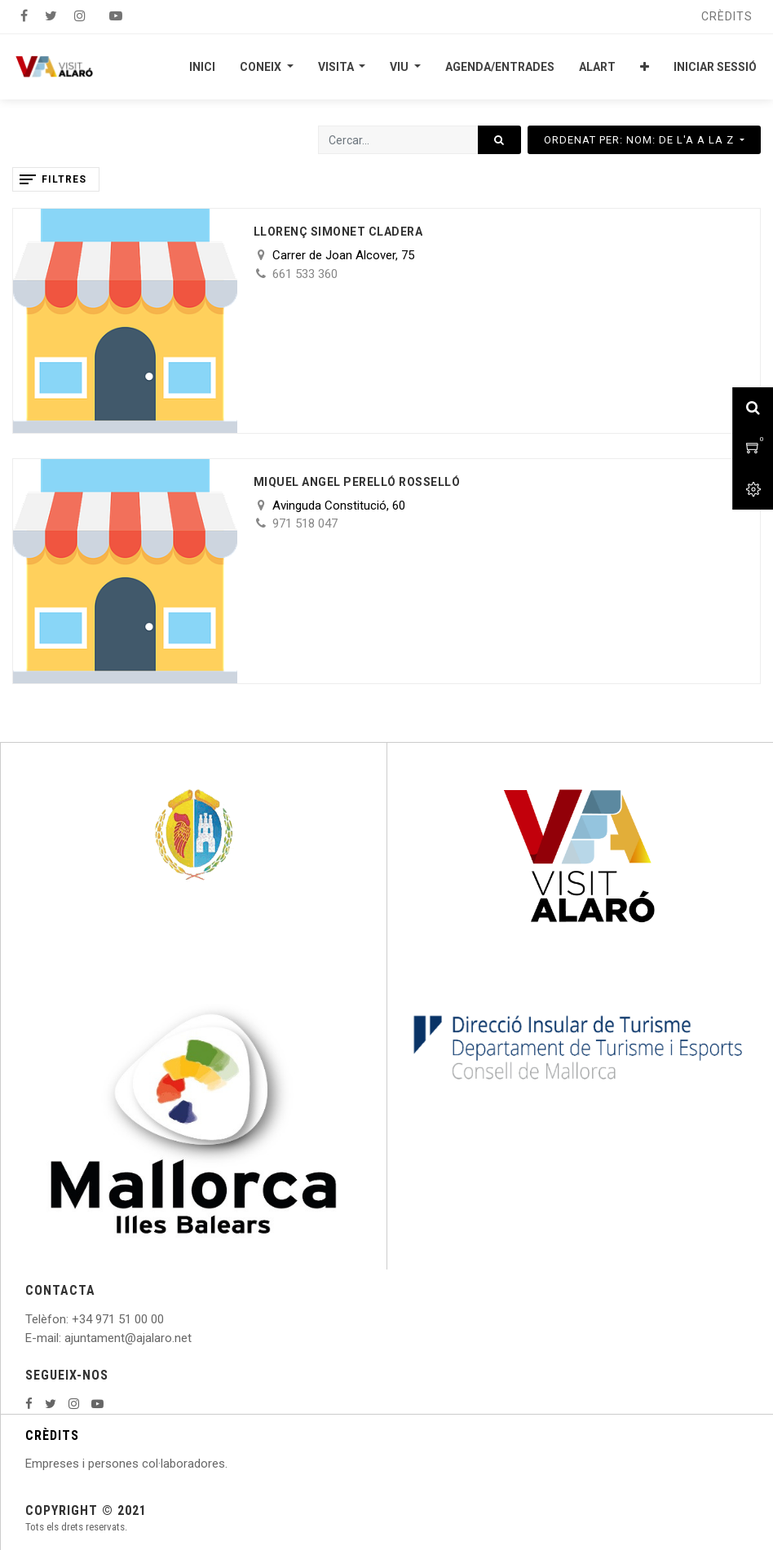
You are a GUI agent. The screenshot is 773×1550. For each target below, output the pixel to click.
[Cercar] (499, 140)
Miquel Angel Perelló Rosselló (357, 481)
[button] (644, 66)
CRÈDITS (52, 1435)
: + (72, 1319)
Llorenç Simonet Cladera (338, 231)
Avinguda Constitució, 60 (338, 505)
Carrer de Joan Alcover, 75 (343, 255)
